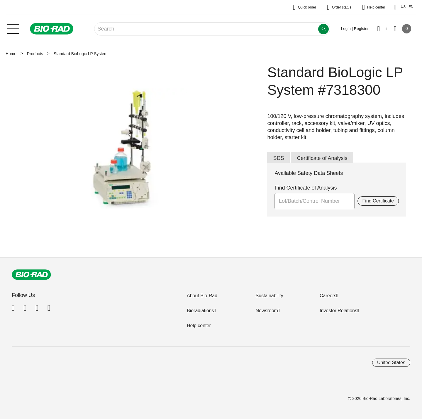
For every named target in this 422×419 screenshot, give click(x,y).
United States (391, 362)
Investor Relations (338, 310)
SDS (278, 158)
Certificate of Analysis (322, 158)
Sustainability (269, 295)
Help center (199, 325)
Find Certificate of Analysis (305, 188)
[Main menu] (13, 28)
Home (11, 53)
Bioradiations (200, 310)
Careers (328, 295)
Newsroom (266, 310)
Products (35, 53)
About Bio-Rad (202, 295)
